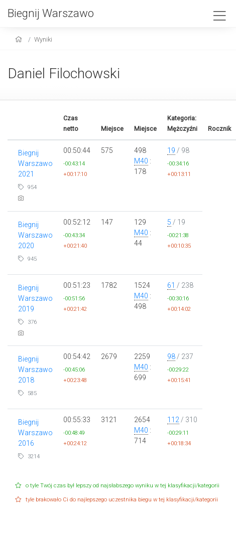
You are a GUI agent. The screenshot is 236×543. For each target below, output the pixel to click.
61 (171, 285)
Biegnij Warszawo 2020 (35, 235)
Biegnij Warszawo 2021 (35, 163)
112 (173, 420)
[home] (20, 39)
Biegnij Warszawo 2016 (35, 432)
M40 (141, 161)
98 (171, 356)
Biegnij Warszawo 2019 (35, 298)
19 (171, 150)
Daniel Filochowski (64, 73)
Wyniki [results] (43, 39)
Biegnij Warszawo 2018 (35, 369)
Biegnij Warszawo (51, 13)
